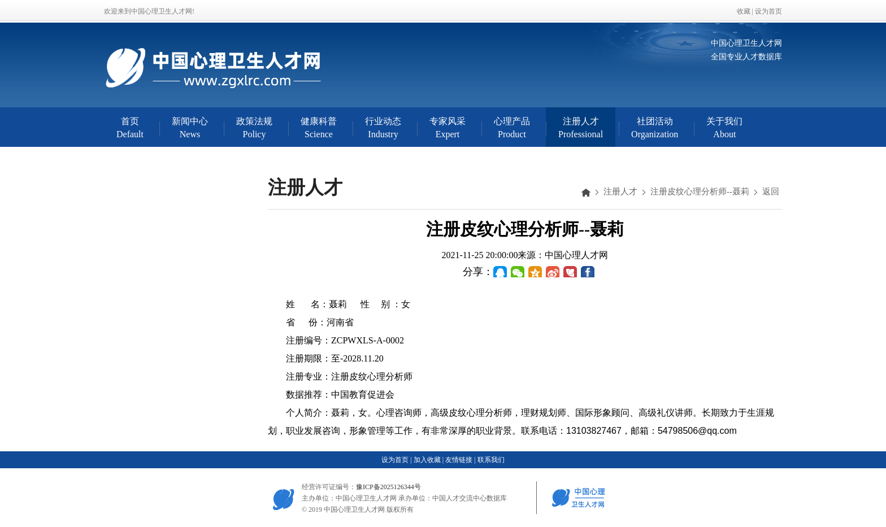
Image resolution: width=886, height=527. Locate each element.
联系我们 (491, 460)
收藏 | (746, 11)
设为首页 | (396, 460)
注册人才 (620, 191)
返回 (770, 191)
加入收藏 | (429, 460)
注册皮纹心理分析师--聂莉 (699, 191)
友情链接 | (460, 460)
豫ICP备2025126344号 (388, 487)
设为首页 (768, 11)
